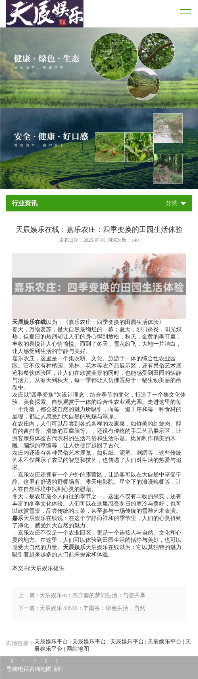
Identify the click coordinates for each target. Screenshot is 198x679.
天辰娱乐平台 (51, 642)
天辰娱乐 (42, 568)
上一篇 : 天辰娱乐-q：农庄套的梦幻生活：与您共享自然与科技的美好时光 (82, 597)
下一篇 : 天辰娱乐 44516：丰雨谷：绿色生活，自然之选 (81, 610)
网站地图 (78, 649)
